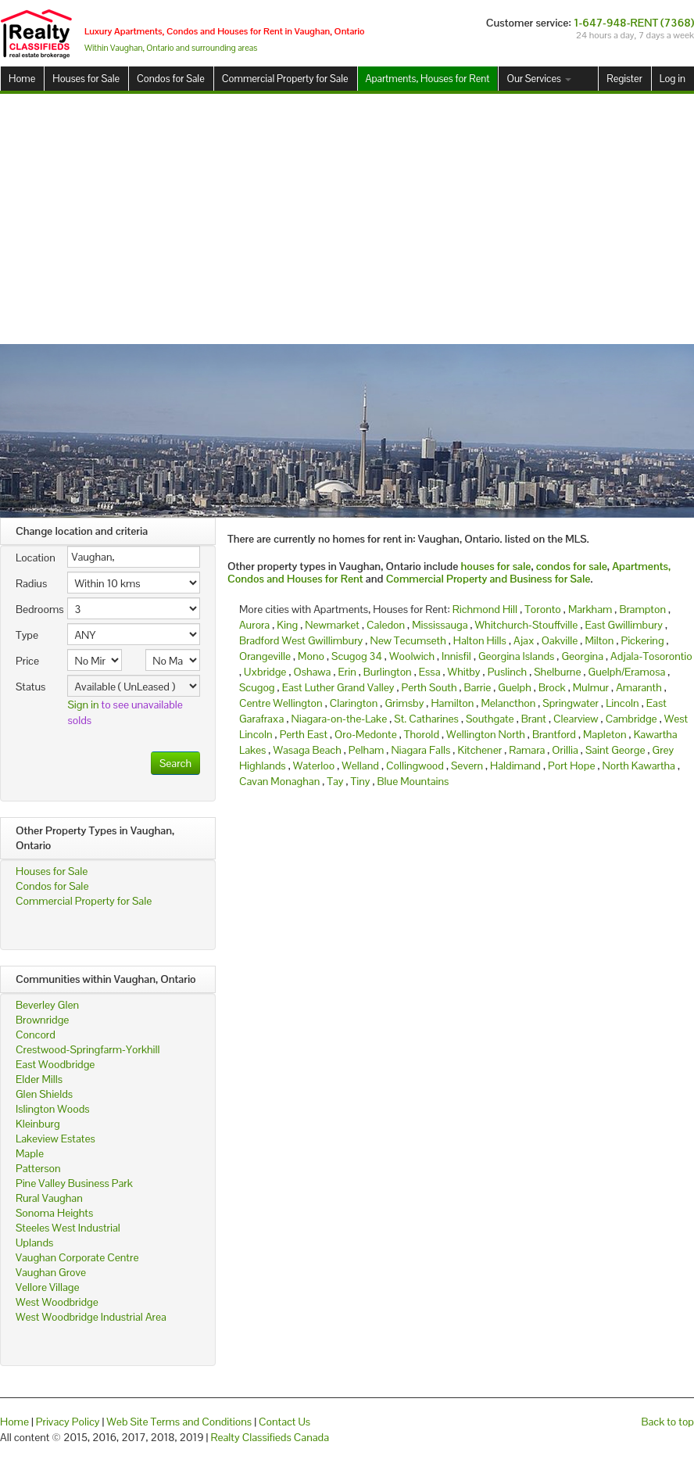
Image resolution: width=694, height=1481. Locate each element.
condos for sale (571, 566)
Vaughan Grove (51, 1272)
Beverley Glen (47, 1005)
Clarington (354, 703)
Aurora (254, 625)
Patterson (38, 1168)
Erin (347, 672)
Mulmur (591, 687)
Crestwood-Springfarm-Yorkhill (88, 1049)
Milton (599, 640)
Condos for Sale (171, 78)
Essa (430, 672)
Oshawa (312, 672)
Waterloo (313, 765)
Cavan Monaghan (279, 781)
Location (35, 557)
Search (175, 763)
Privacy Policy (68, 1422)
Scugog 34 (356, 656)
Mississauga (439, 625)
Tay (335, 781)
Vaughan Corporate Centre (77, 1257)
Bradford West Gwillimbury (301, 640)
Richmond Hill (485, 609)
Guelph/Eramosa (627, 672)
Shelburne (557, 672)
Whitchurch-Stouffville (526, 625)
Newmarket (332, 625)
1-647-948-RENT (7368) (634, 23)
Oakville (560, 640)
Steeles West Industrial (68, 1228)
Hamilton (452, 703)
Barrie (478, 687)
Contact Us (284, 1422)
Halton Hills (479, 640)
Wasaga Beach (307, 750)
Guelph (514, 687)
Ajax (524, 640)
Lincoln (622, 703)
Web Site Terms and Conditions (179, 1422)
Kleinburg (38, 1124)
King (287, 625)
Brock (552, 687)
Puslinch (507, 672)
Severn (467, 765)
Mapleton (605, 734)
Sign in (82, 704)
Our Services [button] (538, 78)
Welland (360, 765)
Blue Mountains (413, 781)
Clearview (576, 719)
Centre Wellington (281, 703)
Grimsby (404, 703)
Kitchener (479, 750)
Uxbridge (265, 672)
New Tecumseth (407, 640)
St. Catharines (426, 719)
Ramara (527, 750)
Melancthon (508, 703)
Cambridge (631, 719)
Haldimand (515, 765)
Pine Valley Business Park (74, 1183)
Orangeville (265, 656)
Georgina (582, 656)
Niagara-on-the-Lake (340, 719)
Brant (533, 719)
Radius (31, 583)
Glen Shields (44, 1094)
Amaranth (639, 687)
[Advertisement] (347, 218)
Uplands (34, 1242)
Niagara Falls (420, 750)
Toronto (542, 609)
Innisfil (456, 656)
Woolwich (412, 656)
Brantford (554, 734)
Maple (30, 1153)
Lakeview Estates (55, 1138)
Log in (672, 78)
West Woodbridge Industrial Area (91, 1317)
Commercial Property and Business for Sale (488, 579)
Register (624, 78)
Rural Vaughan (49, 1198)
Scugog (257, 687)
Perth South (429, 687)
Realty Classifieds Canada (269, 1437)
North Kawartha (639, 765)
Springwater (570, 703)
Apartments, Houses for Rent (428, 78)
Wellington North (485, 734)
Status (30, 687)
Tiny (360, 781)
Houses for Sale (86, 78)
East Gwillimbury (623, 625)
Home (22, 78)
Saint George (615, 750)
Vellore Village (48, 1287)
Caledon (386, 625)
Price (27, 661)
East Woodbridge (55, 1064)
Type (27, 635)
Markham (590, 609)
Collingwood (415, 765)
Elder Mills (39, 1079)
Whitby (464, 672)
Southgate (490, 719)
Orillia (565, 750)
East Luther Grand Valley (338, 687)
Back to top (668, 1422)
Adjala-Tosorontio (651, 656)
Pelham (366, 750)
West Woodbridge (57, 1302)
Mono (311, 656)
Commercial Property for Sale (285, 78)
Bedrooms (35, 609)
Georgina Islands (516, 656)
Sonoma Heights (54, 1213)
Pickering (642, 640)
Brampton (642, 609)
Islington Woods (53, 1109)
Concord (35, 1034)
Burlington (387, 672)
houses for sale (496, 566)
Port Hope (571, 765)
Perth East (303, 734)
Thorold (421, 734)
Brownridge (42, 1020)
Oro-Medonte (365, 734)
